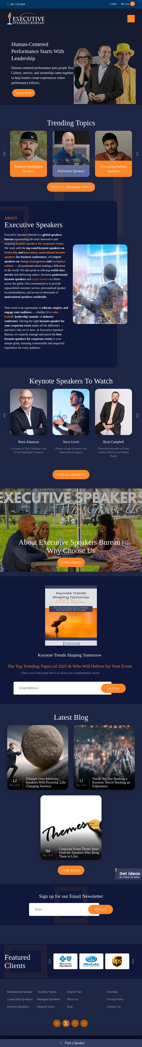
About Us (72, 999)
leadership (11, 252)
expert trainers (40, 279)
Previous (4, 154)
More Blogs (71, 870)
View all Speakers (71, 474)
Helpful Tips (74, 992)
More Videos (71, 562)
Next (137, 154)
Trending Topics (46, 992)
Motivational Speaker (20, 992)
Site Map (112, 992)
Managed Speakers (48, 999)
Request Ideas (46, 1006)
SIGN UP (100, 909)
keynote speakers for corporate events (39, 243)
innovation (30, 252)
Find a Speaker (75, 1043)
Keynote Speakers (18, 1006)
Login (113, 3)
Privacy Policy (115, 999)
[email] (64, 909)
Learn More (23, 93)
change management (33, 261)
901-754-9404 (17, 4)
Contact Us (114, 1006)
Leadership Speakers (20, 999)
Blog (69, 1006)
